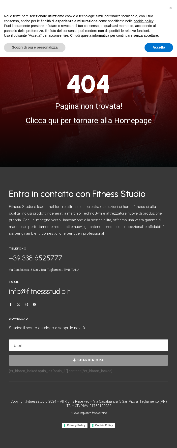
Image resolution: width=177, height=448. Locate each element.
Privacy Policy (76, 425)
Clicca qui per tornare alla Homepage (89, 120)
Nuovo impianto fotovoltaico (88, 413)
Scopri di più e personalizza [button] (35, 47)
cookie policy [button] (143, 21)
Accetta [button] (158, 47)
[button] (171, 8)
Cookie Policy (104, 425)
